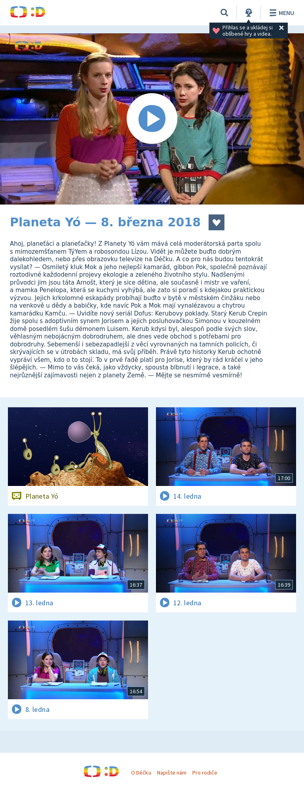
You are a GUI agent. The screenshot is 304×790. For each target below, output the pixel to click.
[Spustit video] (152, 119)
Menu (280, 13)
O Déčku (141, 772)
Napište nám (171, 772)
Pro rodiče (204, 772)
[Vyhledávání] (224, 12)
